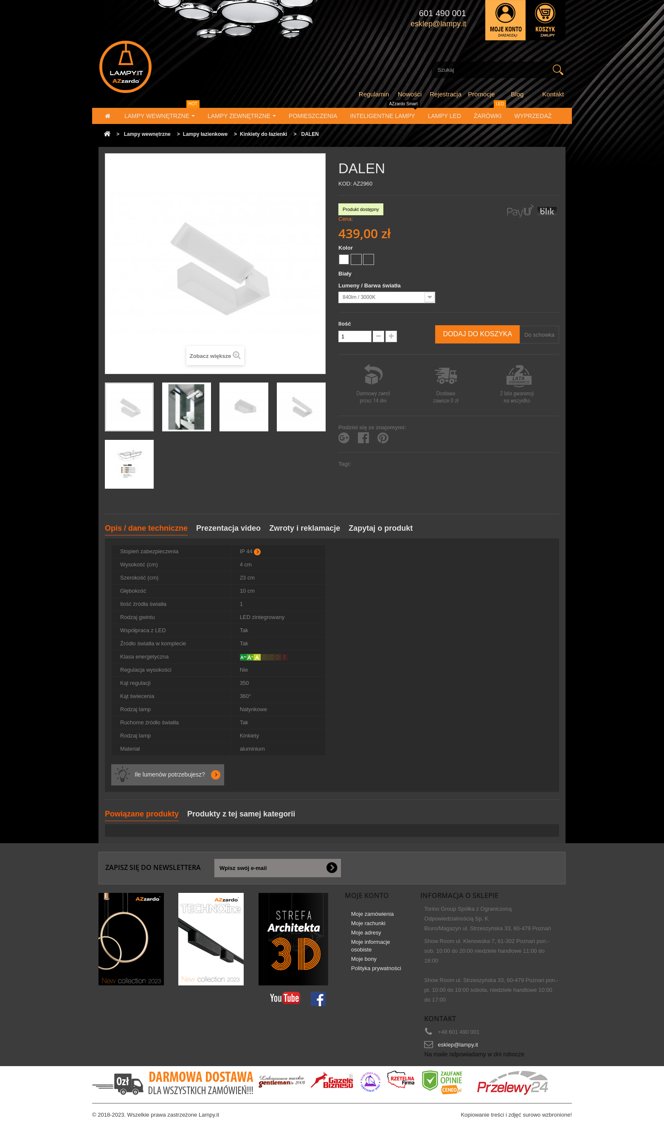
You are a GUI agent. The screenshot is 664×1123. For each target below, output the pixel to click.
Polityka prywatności (376, 968)
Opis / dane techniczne (146, 528)
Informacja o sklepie (459, 895)
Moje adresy (366, 932)
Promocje (481, 94)
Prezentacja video (228, 528)
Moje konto (367, 895)
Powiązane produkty (142, 814)
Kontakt (553, 94)
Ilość (344, 324)
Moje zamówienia (372, 914)
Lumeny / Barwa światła (370, 285)
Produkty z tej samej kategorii (241, 814)
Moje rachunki (368, 923)
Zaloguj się (505, 20)
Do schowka (539, 335)
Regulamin (374, 94)
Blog (517, 94)
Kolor (346, 248)
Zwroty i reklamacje (304, 528)
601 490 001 (442, 13)
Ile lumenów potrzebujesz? (170, 774)
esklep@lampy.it (458, 1044)
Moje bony (364, 959)
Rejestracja (445, 94)
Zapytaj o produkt (381, 528)
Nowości (410, 94)
